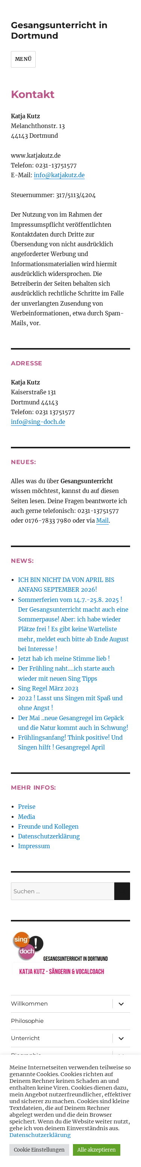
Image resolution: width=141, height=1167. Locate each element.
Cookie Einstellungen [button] (39, 1150)
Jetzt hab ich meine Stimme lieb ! (64, 658)
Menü (23, 59)
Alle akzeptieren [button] (96, 1150)
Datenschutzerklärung (49, 836)
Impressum (34, 846)
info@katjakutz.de (59, 175)
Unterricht (25, 1038)
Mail (102, 520)
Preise (26, 806)
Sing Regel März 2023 (48, 688)
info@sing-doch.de (38, 421)
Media (26, 816)
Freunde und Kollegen (48, 826)
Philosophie (27, 1020)
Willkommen (29, 1003)
